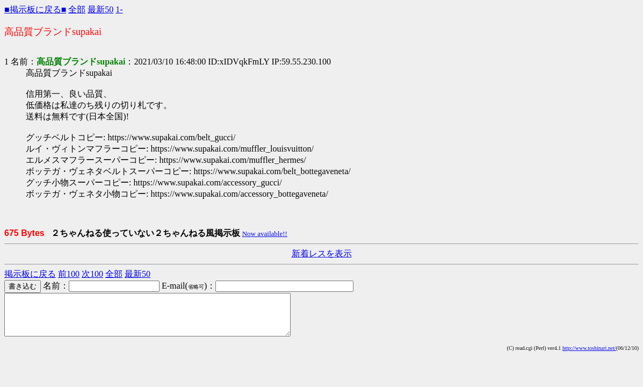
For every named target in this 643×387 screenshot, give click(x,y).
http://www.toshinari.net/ (589, 356)
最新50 (100, 9)
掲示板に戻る (30, 273)
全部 (76, 9)
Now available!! (264, 234)
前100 (69, 273)
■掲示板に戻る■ (35, 9)
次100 (92, 273)
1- (118, 9)
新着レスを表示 (322, 253)
